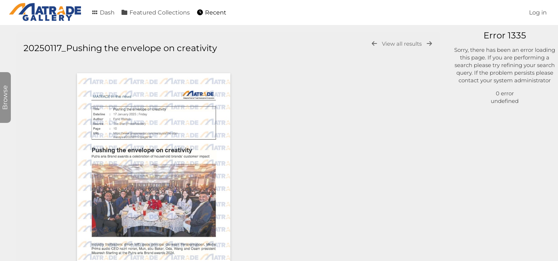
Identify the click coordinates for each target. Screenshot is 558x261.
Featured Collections (155, 12)
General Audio (490, 86)
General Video (489, 78)
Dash (103, 12)
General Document (496, 70)
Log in (538, 12)
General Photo (490, 61)
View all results (402, 43)
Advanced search (487, 123)
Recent (211, 12)
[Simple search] (502, 39)
